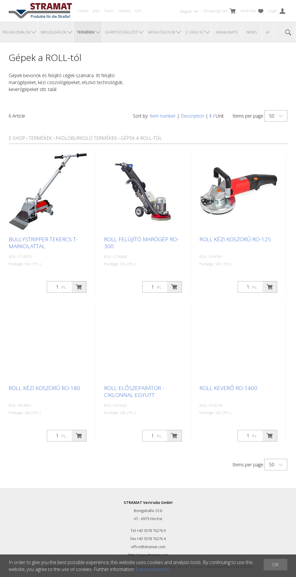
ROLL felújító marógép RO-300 (141, 242)
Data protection (152, 569)
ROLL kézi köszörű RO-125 (235, 239)
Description (192, 116)
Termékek (40, 138)
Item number (162, 116)
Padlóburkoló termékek (86, 138)
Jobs (96, 10)
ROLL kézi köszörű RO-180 (44, 388)
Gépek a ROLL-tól (141, 138)
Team (109, 10)
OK (275, 564)
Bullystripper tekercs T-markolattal (43, 242)
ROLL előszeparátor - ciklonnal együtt (134, 391)
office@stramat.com (148, 546)
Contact (124, 10)
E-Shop (17, 138)
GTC (138, 10)
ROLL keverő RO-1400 (228, 388)
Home (83, 10)
